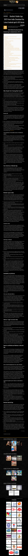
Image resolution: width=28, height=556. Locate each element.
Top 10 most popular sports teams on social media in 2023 (13, 50)
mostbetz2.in (12, 130)
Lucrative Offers (6, 62)
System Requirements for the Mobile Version (11, 60)
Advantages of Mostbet (7, 43)
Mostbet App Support (7, 65)
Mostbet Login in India (7, 41)
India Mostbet (8, 12)
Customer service (7, 42)
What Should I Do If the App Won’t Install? (10, 36)
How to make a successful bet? (9, 53)
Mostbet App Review (7, 52)
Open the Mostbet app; (7, 61)
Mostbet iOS (6, 37)
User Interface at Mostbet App (8, 40)
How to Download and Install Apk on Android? (11, 57)
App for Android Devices (8, 68)
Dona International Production (10, 498)
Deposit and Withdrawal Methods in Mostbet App (11, 48)
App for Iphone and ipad (8, 54)
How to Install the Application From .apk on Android (11, 49)
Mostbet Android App (7, 51)
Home (4, 12)
